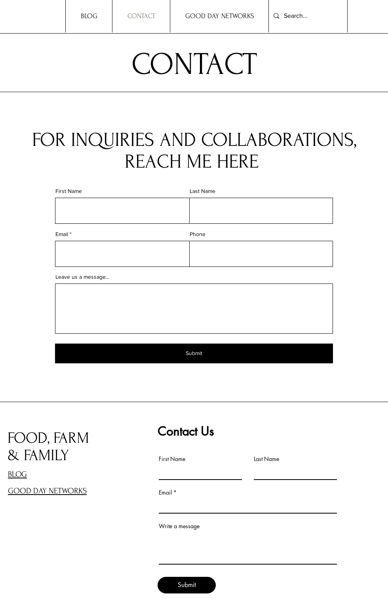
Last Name (202, 191)
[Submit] (194, 353)
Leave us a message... (82, 277)
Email (61, 234)
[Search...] (307, 16)
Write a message (179, 526)
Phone (197, 234)
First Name (68, 191)
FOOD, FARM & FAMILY (48, 446)
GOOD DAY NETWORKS (47, 490)
